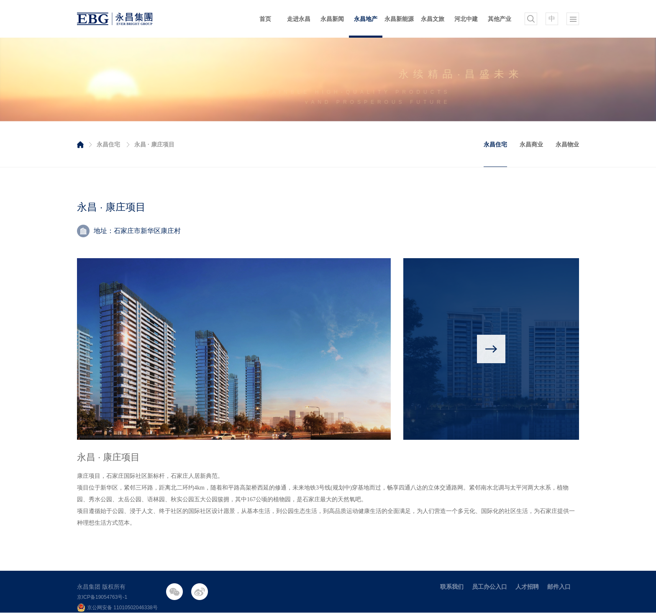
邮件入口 (559, 586)
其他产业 (499, 18)
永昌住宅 (108, 144)
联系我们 (452, 586)
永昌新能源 (399, 18)
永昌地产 (365, 18)
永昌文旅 (432, 18)
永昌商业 (531, 144)
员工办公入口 (489, 586)
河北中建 (466, 18)
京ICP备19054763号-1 (102, 597)
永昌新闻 (332, 18)
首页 (265, 18)
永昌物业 (567, 144)
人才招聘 (527, 586)
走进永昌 (298, 18)
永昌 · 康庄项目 (154, 144)
